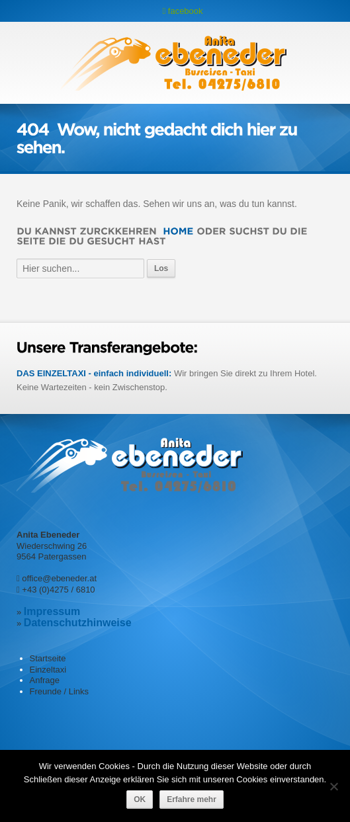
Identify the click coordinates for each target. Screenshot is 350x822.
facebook (182, 11)
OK (140, 799)
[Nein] (333, 786)
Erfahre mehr (191, 799)
